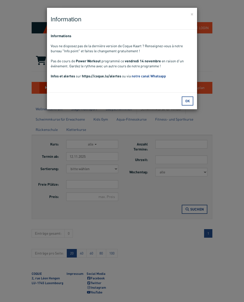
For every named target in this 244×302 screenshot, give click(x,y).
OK (187, 101)
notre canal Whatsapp (149, 76)
